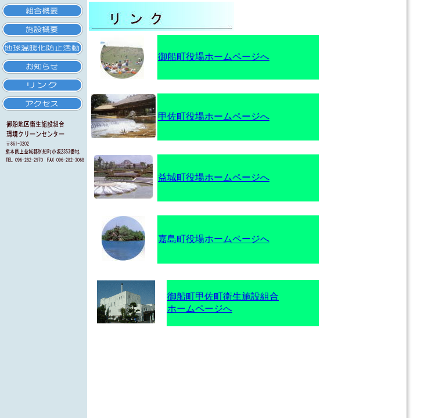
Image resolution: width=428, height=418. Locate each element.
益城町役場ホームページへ (213, 177)
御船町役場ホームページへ (213, 57)
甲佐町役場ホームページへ (213, 116)
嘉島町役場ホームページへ (213, 239)
